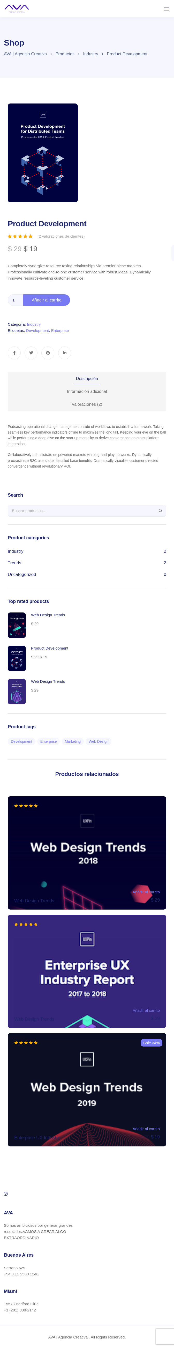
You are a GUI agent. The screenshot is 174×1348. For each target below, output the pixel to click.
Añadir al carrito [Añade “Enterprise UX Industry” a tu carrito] (146, 1129)
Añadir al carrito (47, 300)
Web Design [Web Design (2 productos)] (98, 741)
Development (37, 330)
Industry (34, 324)
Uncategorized (22, 574)
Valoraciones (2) (87, 404)
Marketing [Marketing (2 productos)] (73, 741)
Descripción (87, 378)
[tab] (87, 378)
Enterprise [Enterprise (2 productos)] (48, 741)
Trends (14, 562)
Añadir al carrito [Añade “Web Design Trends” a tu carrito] (146, 892)
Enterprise (60, 330)
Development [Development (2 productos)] (21, 741)
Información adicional (87, 391)
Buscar (160, 510)
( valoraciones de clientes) (61, 236)
